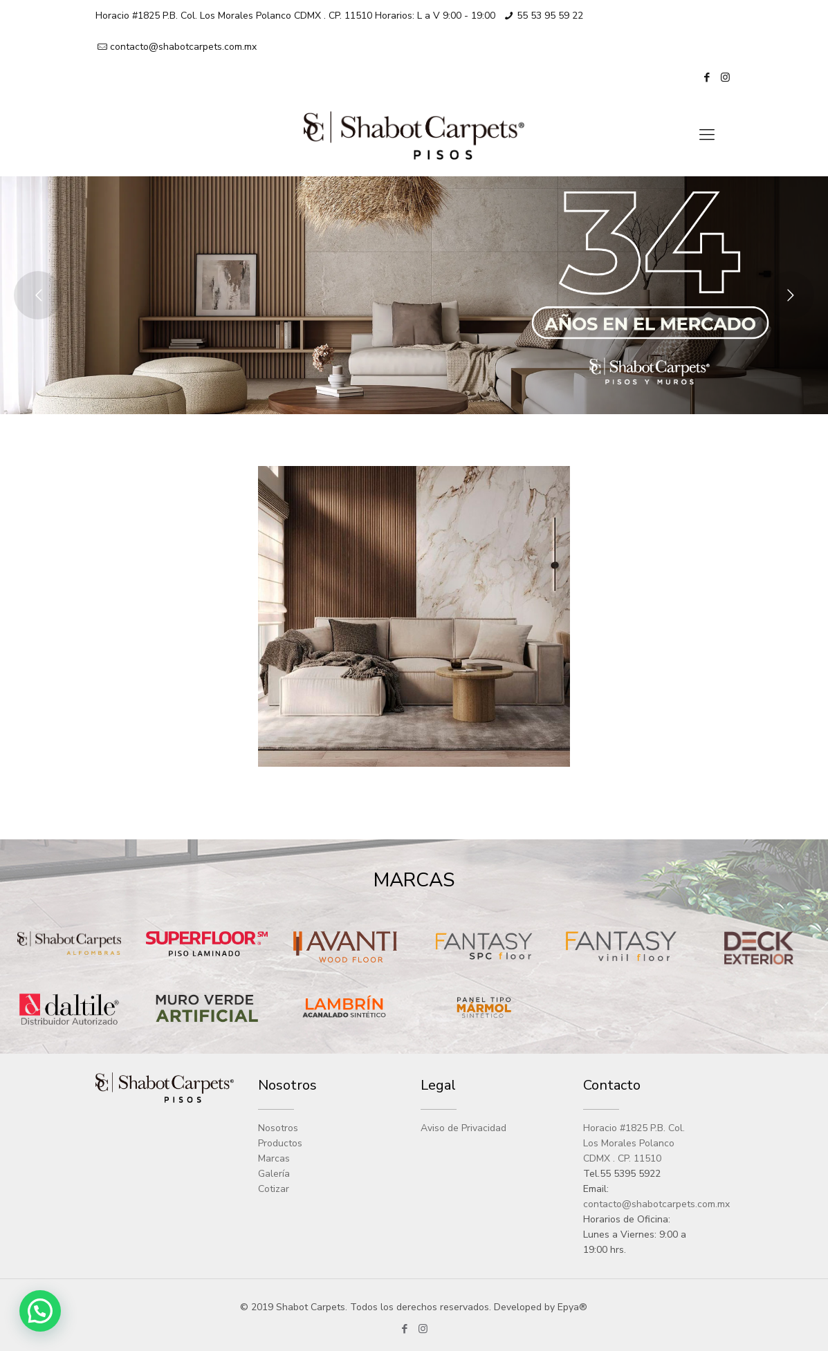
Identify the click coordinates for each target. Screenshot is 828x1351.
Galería (274, 1173)
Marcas (274, 1158)
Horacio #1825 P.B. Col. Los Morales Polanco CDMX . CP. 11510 (634, 1143)
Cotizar (273, 1188)
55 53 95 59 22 (550, 15)
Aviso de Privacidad (463, 1128)
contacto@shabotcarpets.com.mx (183, 46)
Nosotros (278, 1128)
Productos (280, 1143)
